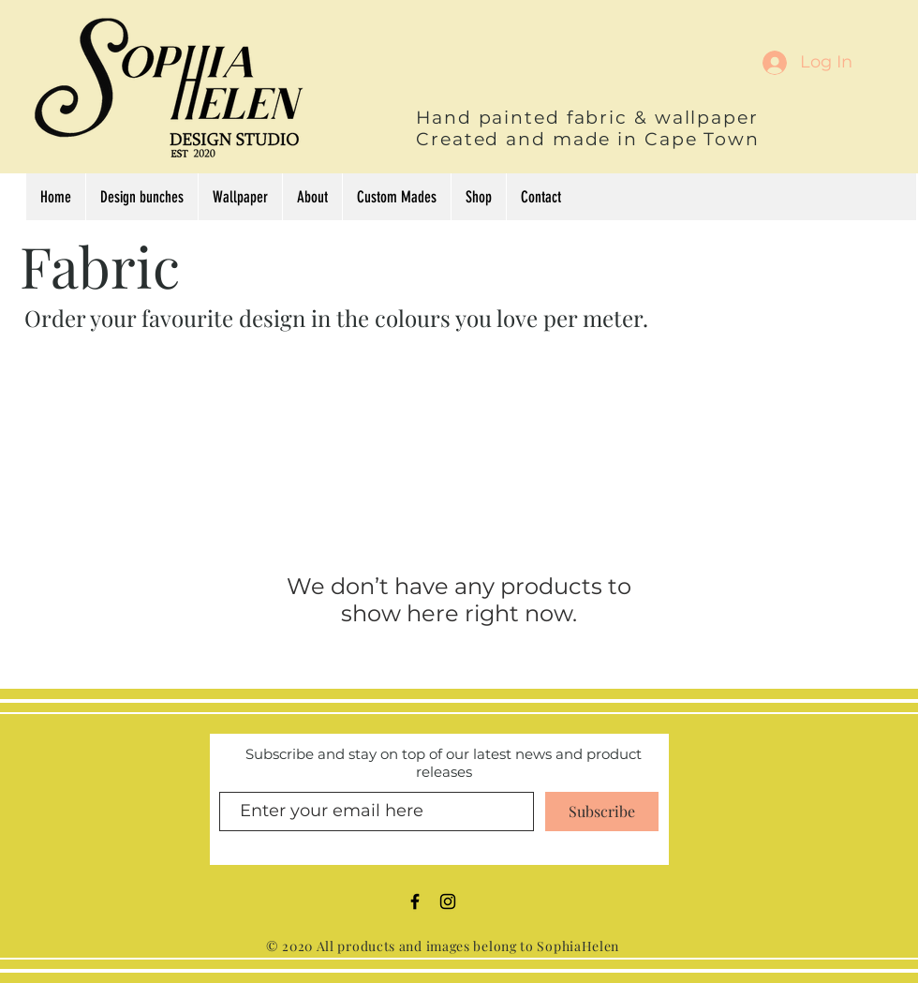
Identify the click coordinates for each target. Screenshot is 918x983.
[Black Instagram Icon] (447, 901)
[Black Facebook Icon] (415, 901)
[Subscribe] (602, 811)
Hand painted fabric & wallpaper (587, 117)
